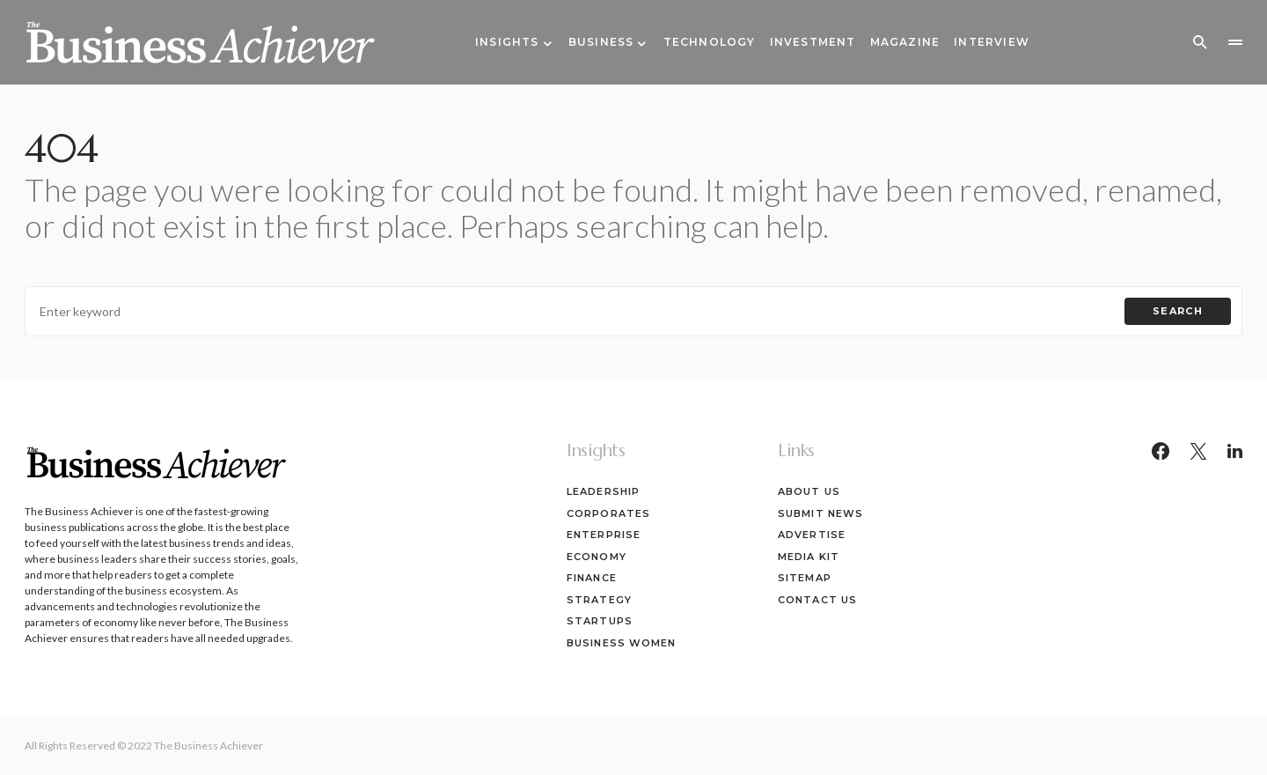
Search (1178, 311)
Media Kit (808, 556)
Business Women (621, 643)
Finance (592, 578)
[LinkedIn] (1234, 451)
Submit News (820, 513)
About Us (809, 491)
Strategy (599, 600)
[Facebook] (1160, 451)
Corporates (608, 513)
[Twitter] (1198, 451)
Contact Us (817, 600)
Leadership (603, 491)
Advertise (812, 534)
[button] (1200, 42)
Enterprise (604, 534)
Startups (600, 621)
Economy (596, 556)
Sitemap (804, 578)
